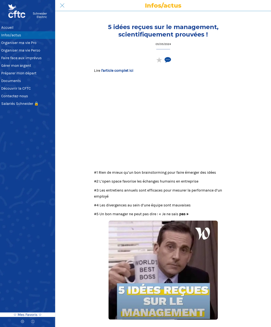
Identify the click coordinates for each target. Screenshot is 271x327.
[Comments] (167, 60)
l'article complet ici (117, 70)
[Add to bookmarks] (159, 60)
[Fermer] (62, 5)
